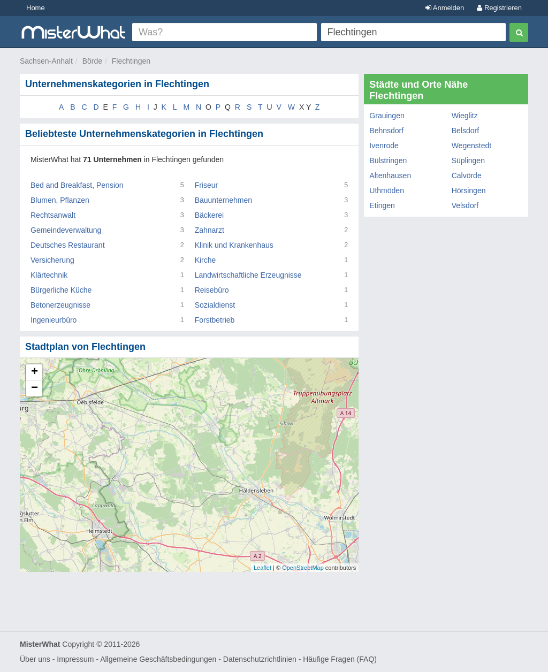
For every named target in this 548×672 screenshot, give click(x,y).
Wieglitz (465, 115)
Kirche (205, 260)
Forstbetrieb (215, 320)
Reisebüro (212, 290)
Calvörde (467, 175)
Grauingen (386, 115)
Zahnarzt (209, 230)
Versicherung (52, 260)
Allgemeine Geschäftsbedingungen (158, 659)
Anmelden (444, 8)
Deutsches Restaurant (68, 245)
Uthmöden (386, 190)
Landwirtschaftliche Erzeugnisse (248, 275)
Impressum (75, 659)
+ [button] (34, 372)
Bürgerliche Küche (61, 290)
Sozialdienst (215, 305)
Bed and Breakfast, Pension (77, 185)
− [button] (34, 388)
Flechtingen (131, 61)
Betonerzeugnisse (60, 305)
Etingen (381, 205)
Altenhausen (390, 175)
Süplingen (468, 160)
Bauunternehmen (223, 200)
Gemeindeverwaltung (66, 230)
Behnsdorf (386, 130)
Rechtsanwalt (53, 215)
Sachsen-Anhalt (46, 61)
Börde (92, 61)
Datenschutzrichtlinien (259, 659)
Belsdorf (465, 130)
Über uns (35, 659)
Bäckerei (209, 215)
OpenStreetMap (303, 567)
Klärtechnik (49, 275)
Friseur (206, 185)
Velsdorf (465, 205)
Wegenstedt (471, 145)
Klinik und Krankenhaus (234, 245)
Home (35, 8)
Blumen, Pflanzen (60, 200)
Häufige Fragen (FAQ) (340, 659)
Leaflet (262, 567)
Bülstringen (388, 160)
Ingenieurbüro (54, 320)
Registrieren (499, 8)
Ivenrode (383, 145)
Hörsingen (469, 190)
